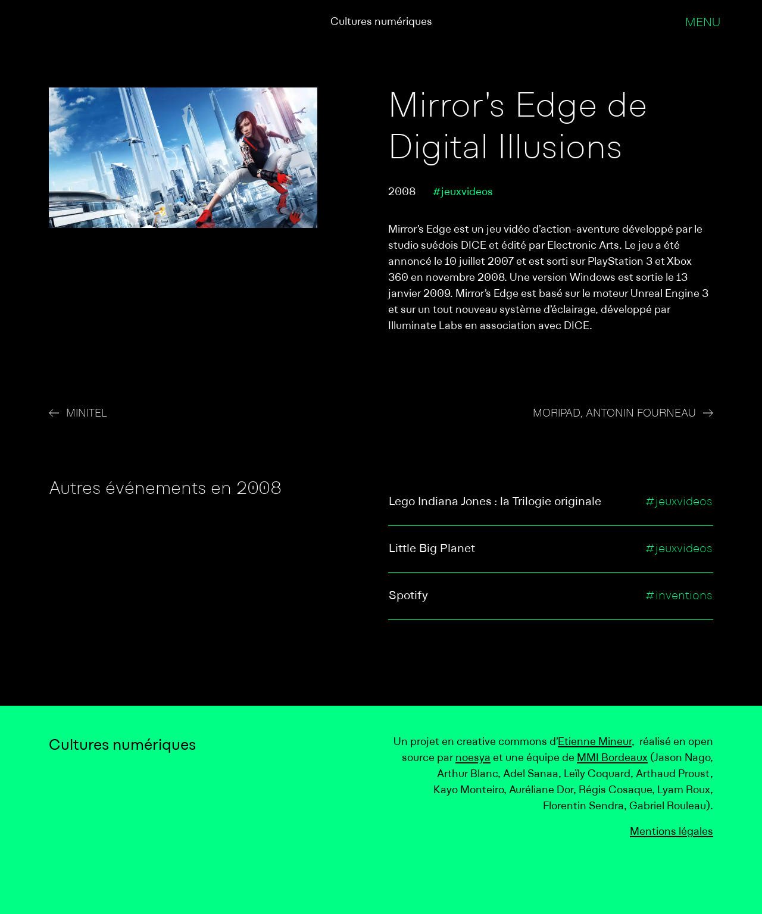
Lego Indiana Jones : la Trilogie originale (495, 502)
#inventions (679, 596)
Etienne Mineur (595, 742)
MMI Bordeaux (612, 758)
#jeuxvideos (462, 192)
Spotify (408, 596)
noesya (473, 758)
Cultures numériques (381, 22)
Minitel (86, 414)
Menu (702, 23)
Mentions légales (671, 832)
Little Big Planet (432, 549)
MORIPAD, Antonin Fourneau (614, 414)
